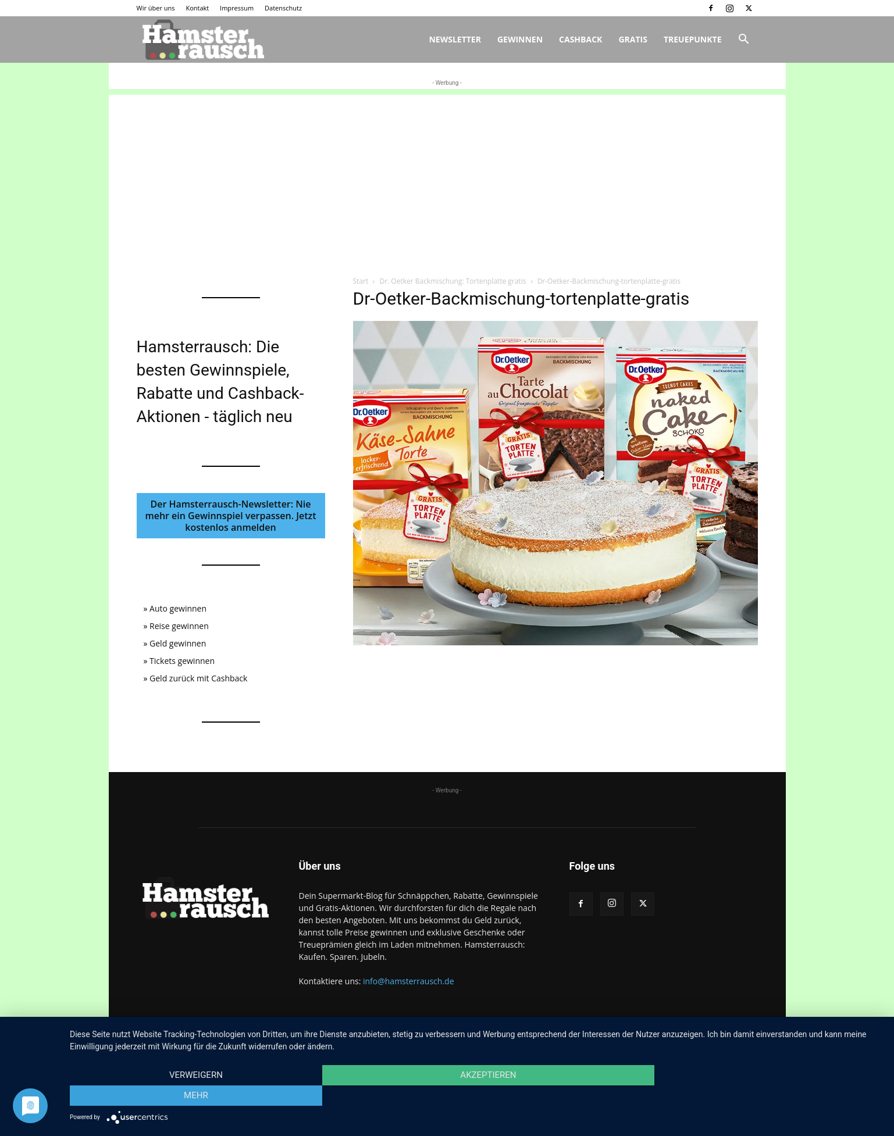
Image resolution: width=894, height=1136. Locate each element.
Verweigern (192, 1096)
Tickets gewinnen (182, 660)
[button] (744, 40)
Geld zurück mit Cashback (198, 678)
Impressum (237, 7)
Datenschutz (283, 7)
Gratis (632, 39)
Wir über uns (156, 7)
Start (361, 281)
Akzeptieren (476, 1096)
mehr (761, 1096)
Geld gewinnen (177, 643)
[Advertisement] (447, 176)
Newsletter (455, 39)
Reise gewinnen (179, 625)
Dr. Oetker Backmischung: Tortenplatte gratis (452, 281)
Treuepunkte (693, 39)
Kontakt (197, 7)
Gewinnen (520, 39)
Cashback (580, 39)
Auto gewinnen (177, 608)
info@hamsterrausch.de (408, 981)
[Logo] (202, 39)
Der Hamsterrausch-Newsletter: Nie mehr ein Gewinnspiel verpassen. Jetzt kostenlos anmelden (230, 516)
